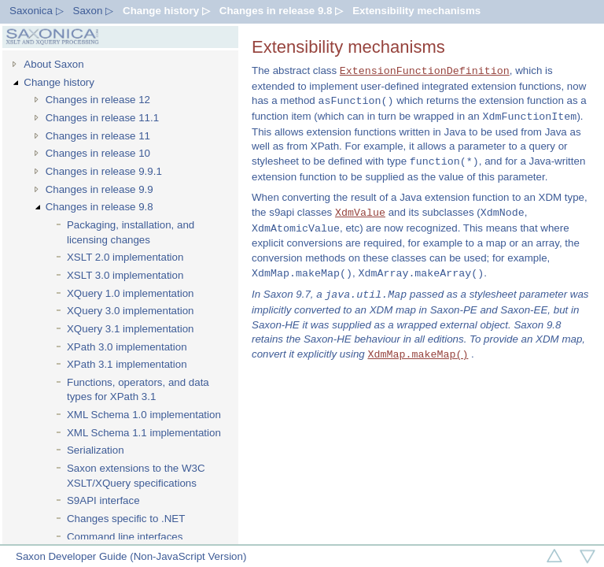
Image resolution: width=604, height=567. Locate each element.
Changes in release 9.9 (99, 189)
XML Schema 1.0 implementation (144, 415)
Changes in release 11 (98, 136)
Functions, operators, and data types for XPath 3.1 (138, 389)
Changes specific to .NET (126, 518)
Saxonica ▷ (36, 11)
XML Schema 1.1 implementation (144, 433)
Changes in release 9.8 (99, 207)
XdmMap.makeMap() (417, 354)
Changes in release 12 (98, 100)
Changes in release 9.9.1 (104, 171)
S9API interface (103, 500)
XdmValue (360, 213)
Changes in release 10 (98, 153)
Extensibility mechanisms (416, 11)
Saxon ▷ (93, 11)
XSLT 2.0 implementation (125, 257)
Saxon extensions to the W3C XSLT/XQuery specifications (136, 475)
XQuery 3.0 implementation (130, 311)
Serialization (95, 450)
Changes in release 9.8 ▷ (281, 11)
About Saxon (53, 64)
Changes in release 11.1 (103, 118)
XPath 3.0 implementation (127, 347)
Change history (59, 82)
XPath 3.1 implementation (127, 364)
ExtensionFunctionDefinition (425, 71)
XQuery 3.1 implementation (130, 329)
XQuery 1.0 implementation (130, 293)
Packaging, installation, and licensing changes (130, 232)
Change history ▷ (166, 11)
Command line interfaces (124, 537)
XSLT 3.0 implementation (125, 275)
